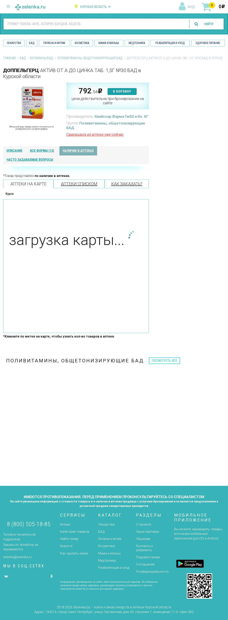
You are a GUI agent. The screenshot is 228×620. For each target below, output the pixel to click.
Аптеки (65, 524)
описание (14, 151)
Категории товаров (74, 532)
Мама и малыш (109, 43)
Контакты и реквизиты (144, 548)
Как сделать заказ (74, 553)
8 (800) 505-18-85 (28, 524)
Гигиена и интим (109, 539)
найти (208, 24)
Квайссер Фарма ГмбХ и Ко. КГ (121, 116)
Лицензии (143, 539)
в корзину (122, 91)
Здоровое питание (208, 43)
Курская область (93, 7)
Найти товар (69, 539)
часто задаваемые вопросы (29, 160)
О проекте (143, 524)
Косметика (82, 43)
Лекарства (14, 43)
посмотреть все (164, 361)
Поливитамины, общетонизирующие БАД (90, 58)
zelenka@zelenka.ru (17, 557)
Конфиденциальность (152, 572)
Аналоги (66, 546)
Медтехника (137, 43)
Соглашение (145, 564)
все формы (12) (42, 151)
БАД (32, 43)
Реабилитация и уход (170, 43)
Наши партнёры (147, 532)
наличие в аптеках (78, 151)
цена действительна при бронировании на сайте (107, 100)
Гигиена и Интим (54, 43)
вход (191, 7)
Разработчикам (148, 557)
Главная (9, 58)
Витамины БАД (41, 58)
